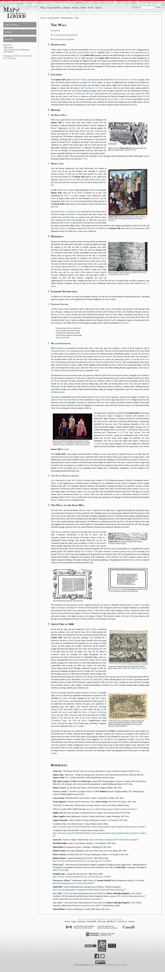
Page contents (11, 24)
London (133, 50)
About (98, 7)
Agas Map (56, 30)
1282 (90, 220)
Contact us (122, 921)
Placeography (67, 18)
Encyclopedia (54, 7)
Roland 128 (142, 519)
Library (66, 7)
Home (43, 18)
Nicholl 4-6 (125, 400)
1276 (55, 212)
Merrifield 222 (130, 105)
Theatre (142, 351)
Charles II (59, 695)
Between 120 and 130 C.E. (95, 148)
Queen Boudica (80, 131)
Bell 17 (80, 148)
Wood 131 (129, 359)
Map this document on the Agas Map (16, 50)
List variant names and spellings (63, 39)
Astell (113, 320)
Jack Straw (125, 323)
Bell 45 (54, 207)
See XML (8, 39)
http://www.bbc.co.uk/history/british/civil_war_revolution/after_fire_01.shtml (81, 877)
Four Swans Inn (98, 362)
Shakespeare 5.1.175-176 (117, 432)
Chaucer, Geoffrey (60, 791)
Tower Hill (90, 82)
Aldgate (100, 82)
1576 (55, 354)
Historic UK (132, 150)
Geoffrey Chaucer (57, 309)
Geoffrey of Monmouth (96, 543)
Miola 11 (55, 483)
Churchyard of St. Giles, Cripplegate (98, 88)
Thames (75, 96)
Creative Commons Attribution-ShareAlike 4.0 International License (108, 965)
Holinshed (86, 613)
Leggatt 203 (141, 427)
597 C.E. (71, 174)
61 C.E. (91, 131)
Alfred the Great (70, 180)
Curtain (66, 354)
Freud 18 (133, 737)
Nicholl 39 (136, 354)
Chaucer (109, 309)
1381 (115, 314)
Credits (8, 32)
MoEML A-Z (111, 921)
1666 (94, 632)
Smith (54, 102)
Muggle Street (100, 400)
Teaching (81, 921)
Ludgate (103, 698)
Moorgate (65, 701)
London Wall (90, 69)
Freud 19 (139, 739)
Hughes (100, 701)
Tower (93, 228)
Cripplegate (114, 397)
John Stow (93, 50)
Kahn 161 (70, 497)
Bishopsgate (55, 85)
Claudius (93, 125)
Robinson (98, 649)
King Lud (131, 551)
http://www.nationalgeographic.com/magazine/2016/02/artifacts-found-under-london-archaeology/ (89, 890)
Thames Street (95, 105)
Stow (83, 7)
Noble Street (71, 91)
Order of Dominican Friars (71, 212)
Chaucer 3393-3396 (62, 337)
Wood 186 (128, 384)
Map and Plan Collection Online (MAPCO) (125, 725)
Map (42, 7)
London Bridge (87, 677)
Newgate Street (125, 94)
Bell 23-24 (144, 96)
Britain (53, 128)
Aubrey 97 (64, 351)
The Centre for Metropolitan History (131, 896)
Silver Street (100, 397)
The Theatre (55, 370)
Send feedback (9, 52)
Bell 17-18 (83, 159)
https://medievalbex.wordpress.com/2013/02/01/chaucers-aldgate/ (113, 840)
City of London (78, 726)
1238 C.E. (74, 198)
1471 (142, 217)
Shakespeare (60, 348)
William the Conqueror (66, 190)
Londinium (55, 55)
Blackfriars (71, 214)
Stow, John (57, 893)
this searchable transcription (90, 899)
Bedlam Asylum (59, 392)
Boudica (82, 134)
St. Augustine (101, 171)
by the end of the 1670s (87, 701)
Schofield (93, 707)
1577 (78, 354)
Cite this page (8, 48)
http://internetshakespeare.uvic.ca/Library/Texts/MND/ (73, 883)
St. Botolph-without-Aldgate (72, 66)
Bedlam (118, 386)
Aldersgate (145, 91)
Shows (75, 7)
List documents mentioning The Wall (65, 35)
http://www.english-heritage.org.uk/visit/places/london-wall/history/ (111, 809)
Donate (131, 921)
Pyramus (105, 421)
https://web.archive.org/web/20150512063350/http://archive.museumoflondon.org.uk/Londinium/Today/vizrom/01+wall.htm (99, 827)
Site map (101, 921)
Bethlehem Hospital (88, 386)
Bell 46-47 (56, 228)
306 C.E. (88, 120)
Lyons (67, 314)
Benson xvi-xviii (58, 314)
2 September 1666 (90, 657)
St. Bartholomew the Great (83, 94)
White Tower (113, 80)
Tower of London (130, 80)
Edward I (95, 198)
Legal (73, 921)
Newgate (54, 701)
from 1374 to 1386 (98, 309)
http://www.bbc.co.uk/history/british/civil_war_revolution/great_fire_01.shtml (81, 861)
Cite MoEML (91, 921)
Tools (90, 7)
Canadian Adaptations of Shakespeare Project (74, 445)
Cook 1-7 (76, 267)
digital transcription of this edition (87, 905)
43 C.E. (72, 128)
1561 (87, 629)
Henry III (54, 198)
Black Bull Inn (115, 362)
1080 (55, 190)
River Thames (81, 80)
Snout (115, 424)
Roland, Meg (58, 865)
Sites (77, 18)
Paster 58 (88, 465)
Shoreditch (55, 351)
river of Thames (87, 551)
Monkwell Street (57, 91)
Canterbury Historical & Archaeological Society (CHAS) (127, 273)
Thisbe (114, 421)
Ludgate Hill (139, 94)
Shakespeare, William (61, 880)
